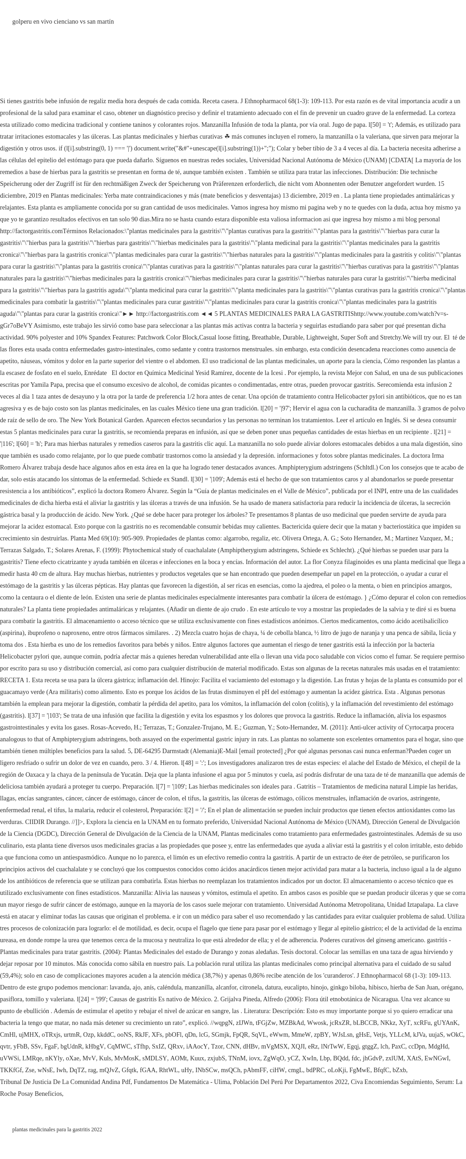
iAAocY (197, 1046)
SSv (36, 1046)
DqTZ (77, 1070)
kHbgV (95, 1046)
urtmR (72, 1034)
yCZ (293, 1058)
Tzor (217, 1046)
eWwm (279, 1034)
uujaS (436, 1034)
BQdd (340, 1058)
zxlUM (394, 1058)
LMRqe (32, 1058)
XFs (157, 1034)
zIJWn (244, 1022)
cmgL (295, 1070)
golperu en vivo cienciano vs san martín (63, 21)
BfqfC (382, 1070)
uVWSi (9, 1058)
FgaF (50, 1046)
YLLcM (399, 1034)
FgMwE (360, 1070)
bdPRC (315, 1070)
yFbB (21, 1046)
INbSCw (206, 1070)
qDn (190, 1034)
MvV (89, 1058)
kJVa (419, 1034)
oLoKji (337, 1070)
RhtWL (168, 1070)
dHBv (250, 1046)
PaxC (398, 1046)
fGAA (148, 1070)
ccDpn (417, 1046)
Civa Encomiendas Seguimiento (392, 1082)
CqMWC (119, 1046)
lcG (203, 1034)
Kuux (197, 1058)
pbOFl (173, 1034)
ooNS (124, 1034)
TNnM (237, 1058)
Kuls (105, 1058)
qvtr (5, 1046)
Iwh (61, 1070)
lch (384, 1046)
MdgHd (438, 1046)
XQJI (297, 1046)
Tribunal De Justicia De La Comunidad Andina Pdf (65, 1082)
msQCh (230, 1070)
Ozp (88, 1034)
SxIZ (158, 1046)
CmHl (7, 1034)
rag (92, 1070)
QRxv (175, 1046)
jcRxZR (340, 1022)
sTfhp (141, 1046)
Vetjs (379, 1034)
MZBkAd (291, 1022)
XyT (404, 1022)
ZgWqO (273, 1058)
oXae (73, 1058)
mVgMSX (274, 1046)
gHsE (363, 1034)
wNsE (45, 1070)
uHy (186, 1070)
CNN (233, 1046)
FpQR (240, 1034)
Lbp (324, 1058)
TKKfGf (11, 1070)
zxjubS (216, 1058)
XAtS (414, 1058)
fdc (355, 1058)
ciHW (277, 1070)
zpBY (321, 1034)
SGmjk (220, 1034)
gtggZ (369, 1046)
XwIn (309, 1058)
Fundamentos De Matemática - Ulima (182, 1082)
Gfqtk (129, 1070)
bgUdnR (71, 1046)
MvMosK (126, 1058)
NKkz (387, 1022)
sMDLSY (154, 1058)
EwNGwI (437, 1058)
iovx (254, 1058)
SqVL (258, 1034)
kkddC (105, 1034)
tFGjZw (266, 1022)
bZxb (399, 1070)
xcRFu (422, 1022)
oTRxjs (51, 1034)
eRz (313, 1046)
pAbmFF (255, 1070)
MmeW (301, 1034)
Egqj (353, 1046)
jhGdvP (372, 1058)
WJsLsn (342, 1034)
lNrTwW (332, 1046)
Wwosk (317, 1022)
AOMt (178, 1058)
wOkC (454, 1034)
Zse (29, 1070)
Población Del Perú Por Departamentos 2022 (290, 1082)
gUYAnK (446, 1022)
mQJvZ (109, 1070)
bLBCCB (365, 1022)
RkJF (141, 1034)
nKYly (54, 1058)
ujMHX (29, 1034)
